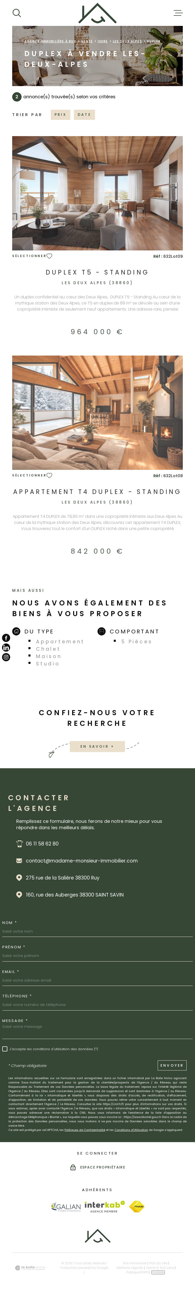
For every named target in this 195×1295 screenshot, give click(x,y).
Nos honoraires (135, 1263)
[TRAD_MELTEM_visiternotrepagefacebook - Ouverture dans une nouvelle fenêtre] (6, 638)
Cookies (158, 1272)
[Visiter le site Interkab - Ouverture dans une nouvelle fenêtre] (105, 1206)
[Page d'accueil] (97, 13)
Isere (103, 41)
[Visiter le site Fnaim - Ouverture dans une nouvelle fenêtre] (136, 1206)
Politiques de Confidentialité (84, 1130)
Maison (49, 656)
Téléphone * (17, 996)
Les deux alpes (127, 41)
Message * (15, 1020)
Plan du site (158, 1263)
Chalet (48, 649)
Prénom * (14, 947)
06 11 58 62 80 (42, 843)
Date (84, 114)
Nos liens (167, 1268)
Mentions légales (130, 1268)
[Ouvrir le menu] (178, 13)
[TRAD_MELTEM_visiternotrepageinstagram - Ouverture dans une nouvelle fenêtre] (6, 657)
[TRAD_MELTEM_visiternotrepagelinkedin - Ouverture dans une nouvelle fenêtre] (6, 648)
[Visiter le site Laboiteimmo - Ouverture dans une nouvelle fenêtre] (30, 1268)
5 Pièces (137, 641)
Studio (48, 663)
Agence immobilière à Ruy (50, 41)
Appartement (60, 641)
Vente (87, 41)
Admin (151, 1268)
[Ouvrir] (16, 13)
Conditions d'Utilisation (131, 1130)
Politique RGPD (137, 1272)
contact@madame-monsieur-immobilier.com (82, 860)
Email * (11, 971)
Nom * (9, 922)
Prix (61, 114)
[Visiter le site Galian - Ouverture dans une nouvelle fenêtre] (66, 1206)
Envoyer (172, 1065)
